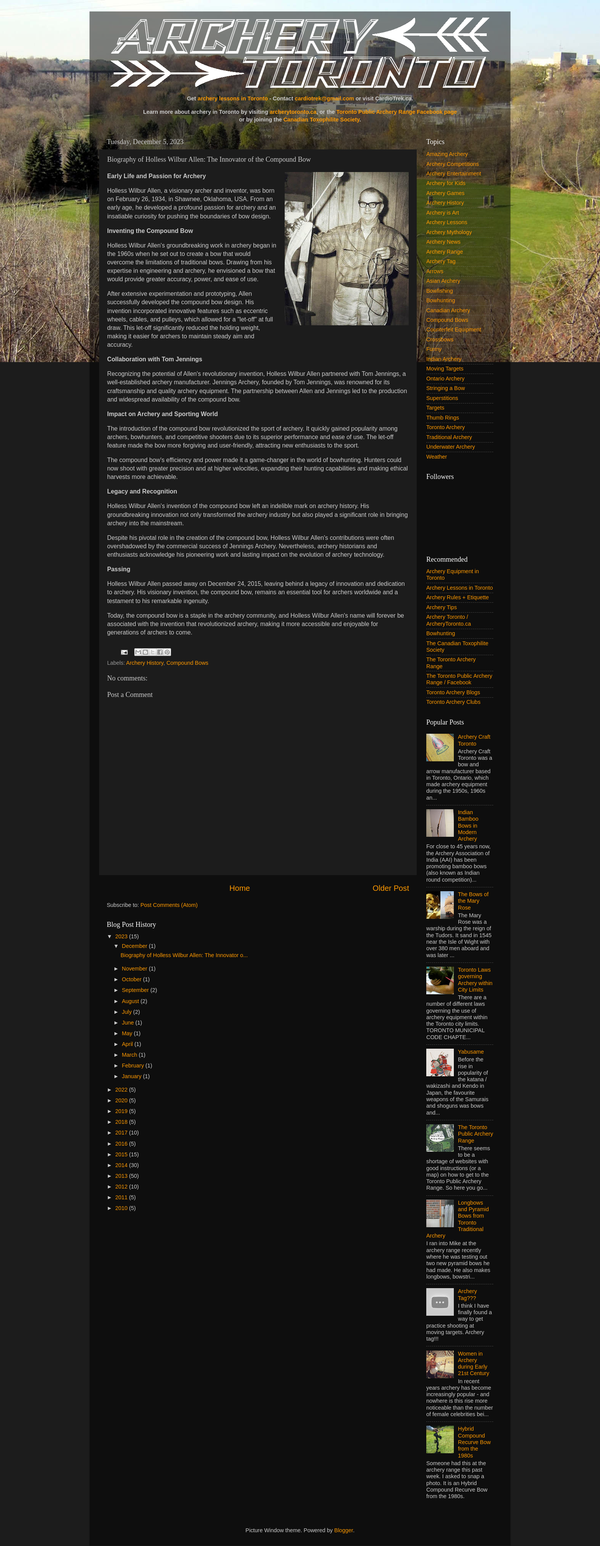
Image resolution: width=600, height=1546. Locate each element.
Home (239, 888)
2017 (122, 1133)
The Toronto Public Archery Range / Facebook (459, 679)
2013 (122, 1176)
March (130, 1055)
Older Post (391, 888)
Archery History (144, 663)
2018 (122, 1122)
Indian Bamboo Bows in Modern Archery (468, 825)
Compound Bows (187, 663)
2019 (122, 1111)
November (135, 969)
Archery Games (445, 193)
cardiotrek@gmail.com (324, 98)
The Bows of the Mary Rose (473, 901)
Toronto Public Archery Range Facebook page (396, 112)
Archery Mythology (449, 232)
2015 (122, 1154)
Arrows (434, 271)
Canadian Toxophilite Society (322, 119)
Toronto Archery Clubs (453, 702)
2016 (122, 1144)
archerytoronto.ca (293, 112)
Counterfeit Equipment (453, 329)
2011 (122, 1197)
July (128, 1012)
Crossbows (439, 339)
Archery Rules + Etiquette (457, 597)
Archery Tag (441, 261)
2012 (122, 1187)
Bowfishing (439, 291)
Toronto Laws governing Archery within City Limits (475, 980)
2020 (122, 1100)
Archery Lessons (446, 222)
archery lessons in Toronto (232, 98)
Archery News (443, 242)
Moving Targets (444, 369)
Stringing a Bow (445, 388)
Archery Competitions (452, 164)
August (131, 1001)
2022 (122, 1090)
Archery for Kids (445, 183)
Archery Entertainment (453, 174)
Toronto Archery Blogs (453, 692)
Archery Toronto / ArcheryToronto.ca (448, 620)
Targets (435, 408)
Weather (436, 457)
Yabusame (471, 1052)
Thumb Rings (442, 418)
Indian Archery (443, 359)
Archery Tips (441, 607)
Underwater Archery (450, 447)
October (132, 979)
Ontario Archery (445, 378)
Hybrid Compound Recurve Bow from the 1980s (474, 1442)
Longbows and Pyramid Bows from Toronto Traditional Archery (457, 1219)
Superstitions (442, 398)
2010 (122, 1208)
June (128, 1023)
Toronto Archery (445, 427)
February (134, 1065)
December (135, 946)
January (132, 1076)
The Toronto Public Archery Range (475, 1134)
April (128, 1044)
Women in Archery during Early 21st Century (473, 1364)
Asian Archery (443, 281)
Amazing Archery (447, 154)
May (128, 1033)
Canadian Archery (448, 310)
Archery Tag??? (467, 1294)
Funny (434, 349)
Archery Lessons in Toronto (459, 588)
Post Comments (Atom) (169, 905)
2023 (122, 936)
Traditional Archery (449, 437)
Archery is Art (442, 213)
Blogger (343, 1530)
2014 (122, 1165)
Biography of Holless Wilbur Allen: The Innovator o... (184, 955)
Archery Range (444, 252)
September (136, 990)
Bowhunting (440, 300)
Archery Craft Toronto (474, 740)
